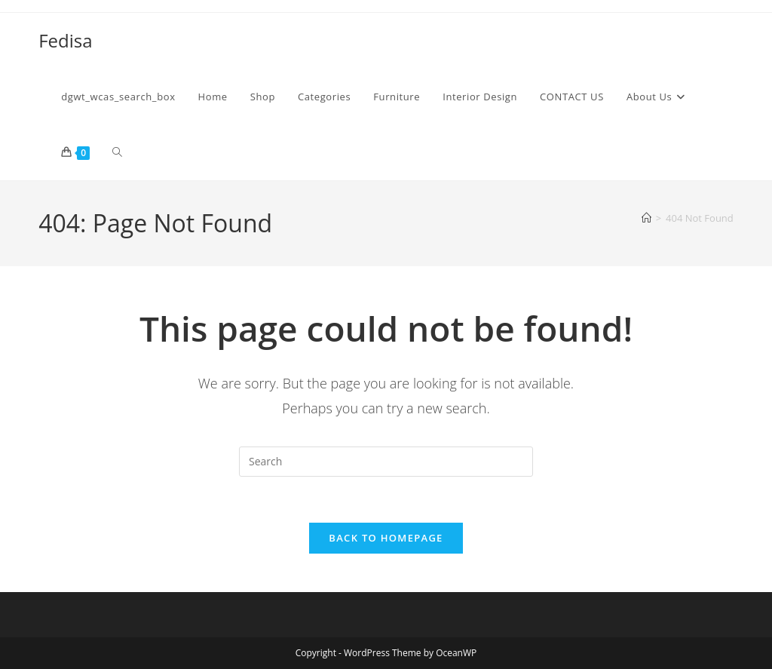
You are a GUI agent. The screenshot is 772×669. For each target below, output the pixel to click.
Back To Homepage (386, 538)
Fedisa (65, 40)
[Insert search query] (386, 462)
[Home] (646, 218)
